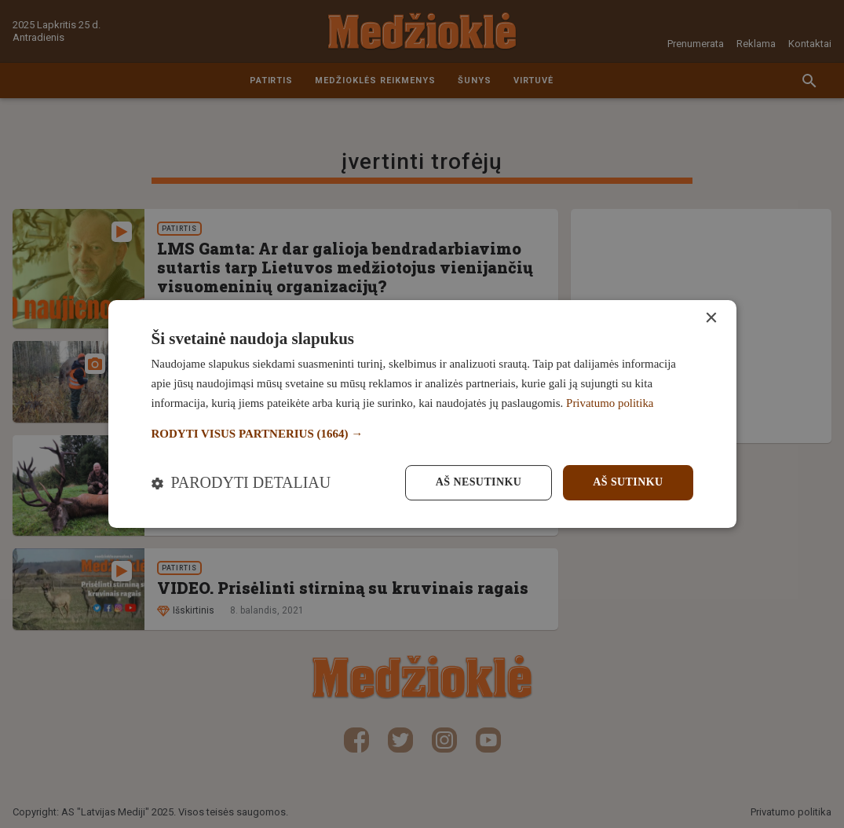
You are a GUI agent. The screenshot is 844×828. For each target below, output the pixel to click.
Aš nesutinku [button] (478, 482)
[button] (422, 434)
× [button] (711, 318)
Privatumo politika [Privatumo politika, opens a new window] (610, 403)
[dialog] (422, 414)
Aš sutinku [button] (628, 482)
